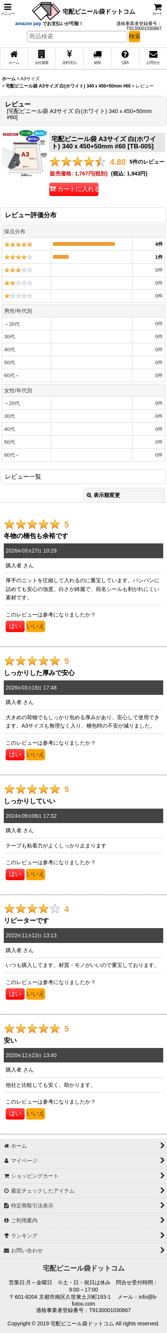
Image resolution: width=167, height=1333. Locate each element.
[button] (7, 9)
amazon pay (28, 23)
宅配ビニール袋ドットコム (98, 11)
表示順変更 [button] (103, 495)
